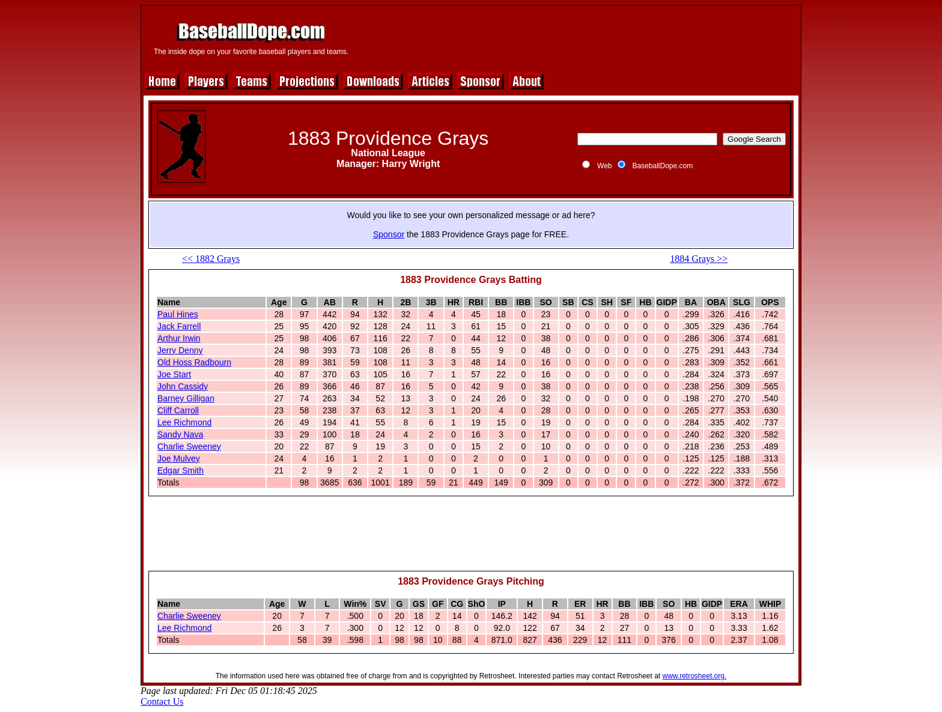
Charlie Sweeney (189, 446)
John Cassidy (182, 386)
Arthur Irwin (179, 338)
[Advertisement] (577, 37)
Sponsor (388, 234)
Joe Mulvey (178, 458)
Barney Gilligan (185, 398)
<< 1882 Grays (211, 259)
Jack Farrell (179, 326)
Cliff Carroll (178, 410)
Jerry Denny (179, 350)
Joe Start (174, 374)
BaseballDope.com (662, 166)
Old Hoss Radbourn (194, 362)
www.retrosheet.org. (695, 676)
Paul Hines (177, 314)
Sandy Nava (180, 434)
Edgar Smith (180, 470)
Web (604, 166)
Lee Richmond (184, 422)
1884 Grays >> (699, 259)
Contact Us (162, 701)
